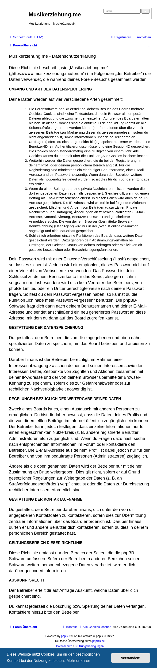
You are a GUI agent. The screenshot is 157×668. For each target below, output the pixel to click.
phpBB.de (98, 641)
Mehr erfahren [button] (78, 661)
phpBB (65, 636)
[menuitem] (38, 37)
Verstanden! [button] (130, 658)
